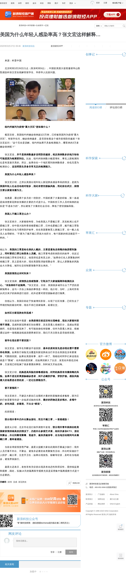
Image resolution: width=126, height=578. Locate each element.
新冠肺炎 (22, 482)
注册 (105, 3)
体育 (20, 3)
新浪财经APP (57, 46)
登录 (53, 552)
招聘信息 (101, 499)
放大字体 (75, 46)
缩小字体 (68, 46)
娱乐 (34, 3)
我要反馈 (76, 483)
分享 (106, 46)
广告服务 (101, 494)
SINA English (115, 504)
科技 (42, 3)
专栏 (64, 3)
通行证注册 (114, 499)
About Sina (114, 494)
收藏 (83, 46)
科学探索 (31, 25)
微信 (98, 46)
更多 (72, 3)
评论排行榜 (116, 107)
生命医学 (39, 25)
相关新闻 (9, 564)
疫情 (10, 482)
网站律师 (101, 504)
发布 (71, 552)
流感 (15, 482)
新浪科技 (22, 25)
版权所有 (112, 514)
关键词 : (4, 482)
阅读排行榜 (95, 107)
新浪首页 (3, 3)
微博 (91, 46)
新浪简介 (89, 494)
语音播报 (121, 547)
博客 (49, 3)
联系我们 (89, 499)
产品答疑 (89, 504)
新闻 (12, 3)
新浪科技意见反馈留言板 (99, 484)
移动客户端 (117, 3)
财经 (27, 3)
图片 (56, 3)
